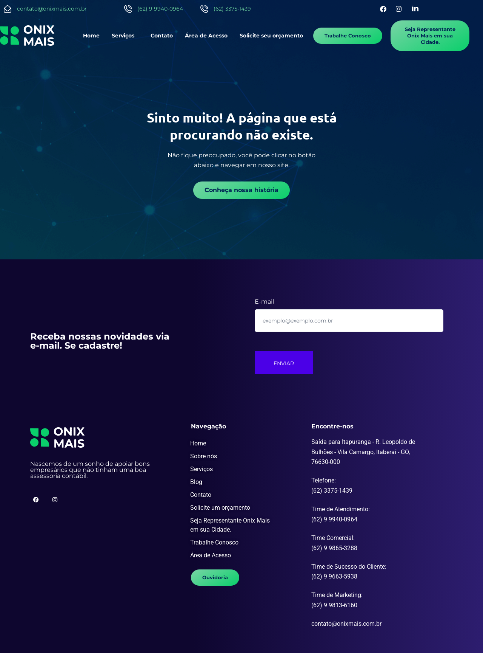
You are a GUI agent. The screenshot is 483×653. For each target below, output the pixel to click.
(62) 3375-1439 (232, 8)
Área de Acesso (206, 35)
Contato (162, 35)
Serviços (123, 35)
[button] (125, 35)
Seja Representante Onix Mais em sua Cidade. (230, 525)
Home (91, 35)
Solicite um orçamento (220, 507)
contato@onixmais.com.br (52, 8)
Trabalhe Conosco (214, 542)
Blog (196, 481)
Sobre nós (203, 455)
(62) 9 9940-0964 (160, 8)
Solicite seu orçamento (271, 35)
